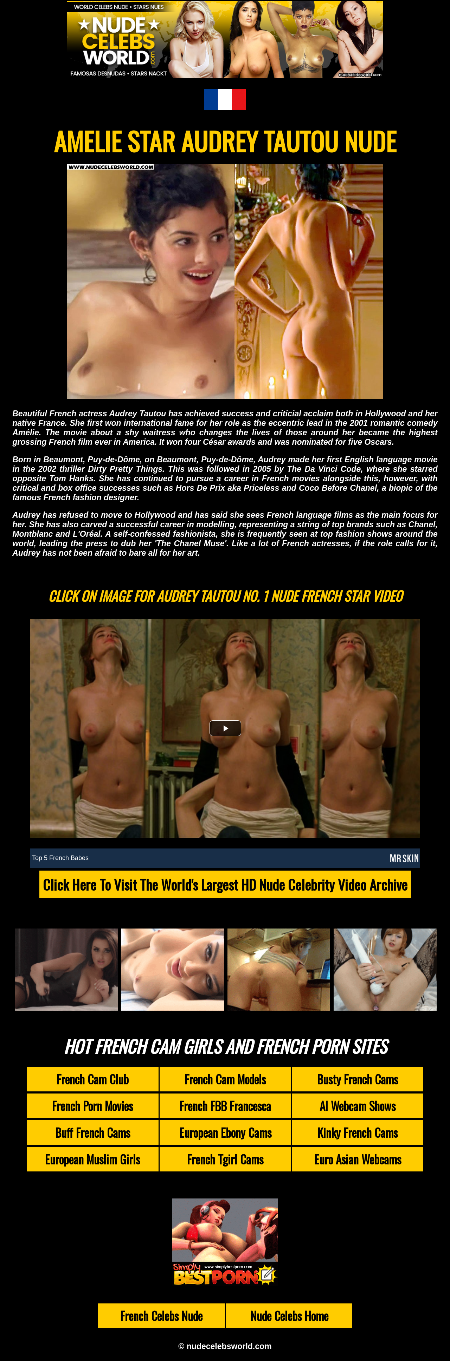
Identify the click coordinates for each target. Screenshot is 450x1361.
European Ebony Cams (225, 1132)
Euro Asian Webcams (357, 1159)
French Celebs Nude (161, 1315)
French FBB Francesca (225, 1106)
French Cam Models (225, 1079)
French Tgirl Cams (225, 1159)
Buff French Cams (92, 1132)
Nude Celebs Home (289, 1315)
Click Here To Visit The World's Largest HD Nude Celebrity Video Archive (225, 884)
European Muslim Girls (92, 1159)
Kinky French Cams (357, 1132)
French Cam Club (93, 1079)
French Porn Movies (92, 1106)
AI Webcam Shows (358, 1106)
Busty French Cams (357, 1079)
